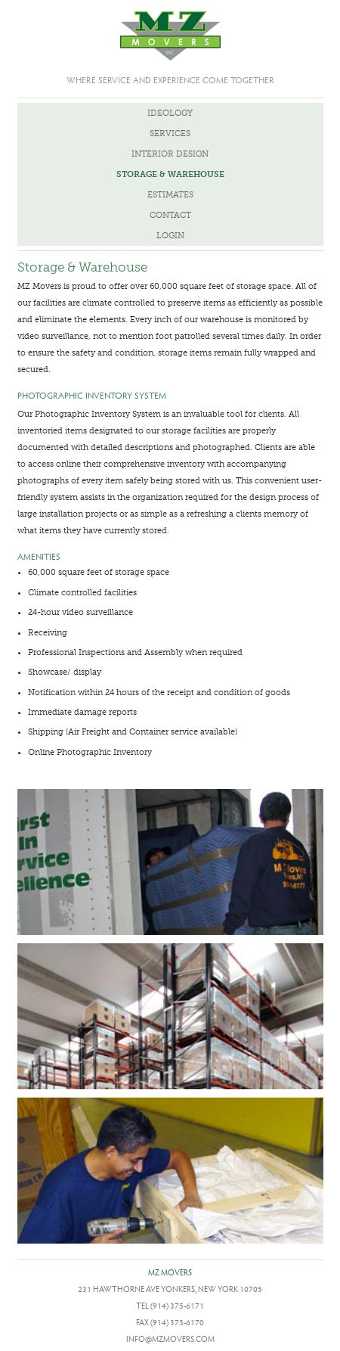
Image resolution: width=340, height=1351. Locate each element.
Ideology (170, 113)
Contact (170, 215)
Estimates (170, 195)
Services (170, 133)
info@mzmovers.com (170, 1338)
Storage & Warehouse (170, 174)
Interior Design (170, 154)
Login (170, 236)
